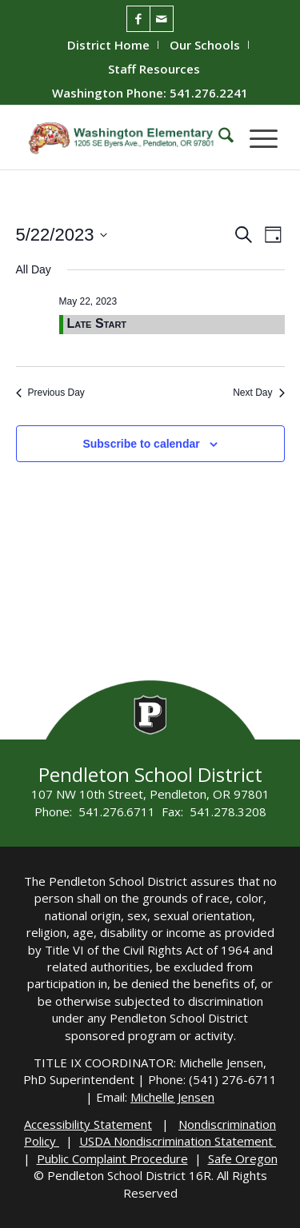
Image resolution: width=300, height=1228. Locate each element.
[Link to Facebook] (138, 18)
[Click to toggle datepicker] (62, 234)
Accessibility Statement (88, 1124)
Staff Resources (154, 69)
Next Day (258, 392)
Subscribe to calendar (140, 443)
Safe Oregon (243, 1158)
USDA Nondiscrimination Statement (177, 1141)
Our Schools (205, 45)
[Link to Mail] (161, 18)
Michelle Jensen (172, 1097)
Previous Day (50, 392)
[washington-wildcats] (124, 137)
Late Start (97, 323)
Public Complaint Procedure (112, 1158)
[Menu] (256, 137)
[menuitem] (108, 45)
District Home (108, 45)
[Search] (218, 137)
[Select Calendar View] (273, 234)
